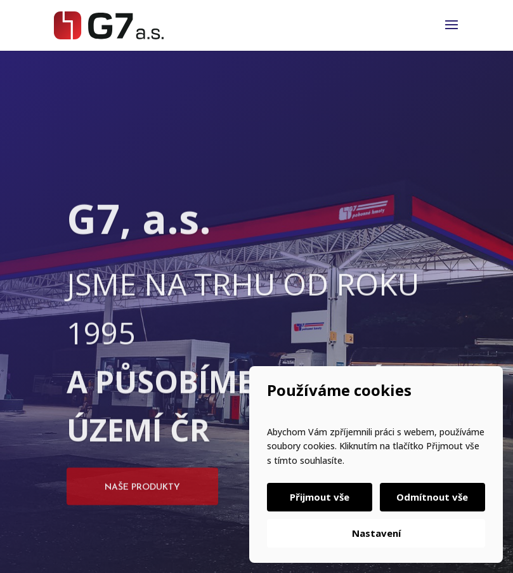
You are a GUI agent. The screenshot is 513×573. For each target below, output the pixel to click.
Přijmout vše (321, 497)
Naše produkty (142, 506)
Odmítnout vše (431, 497)
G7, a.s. (139, 237)
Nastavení (376, 533)
